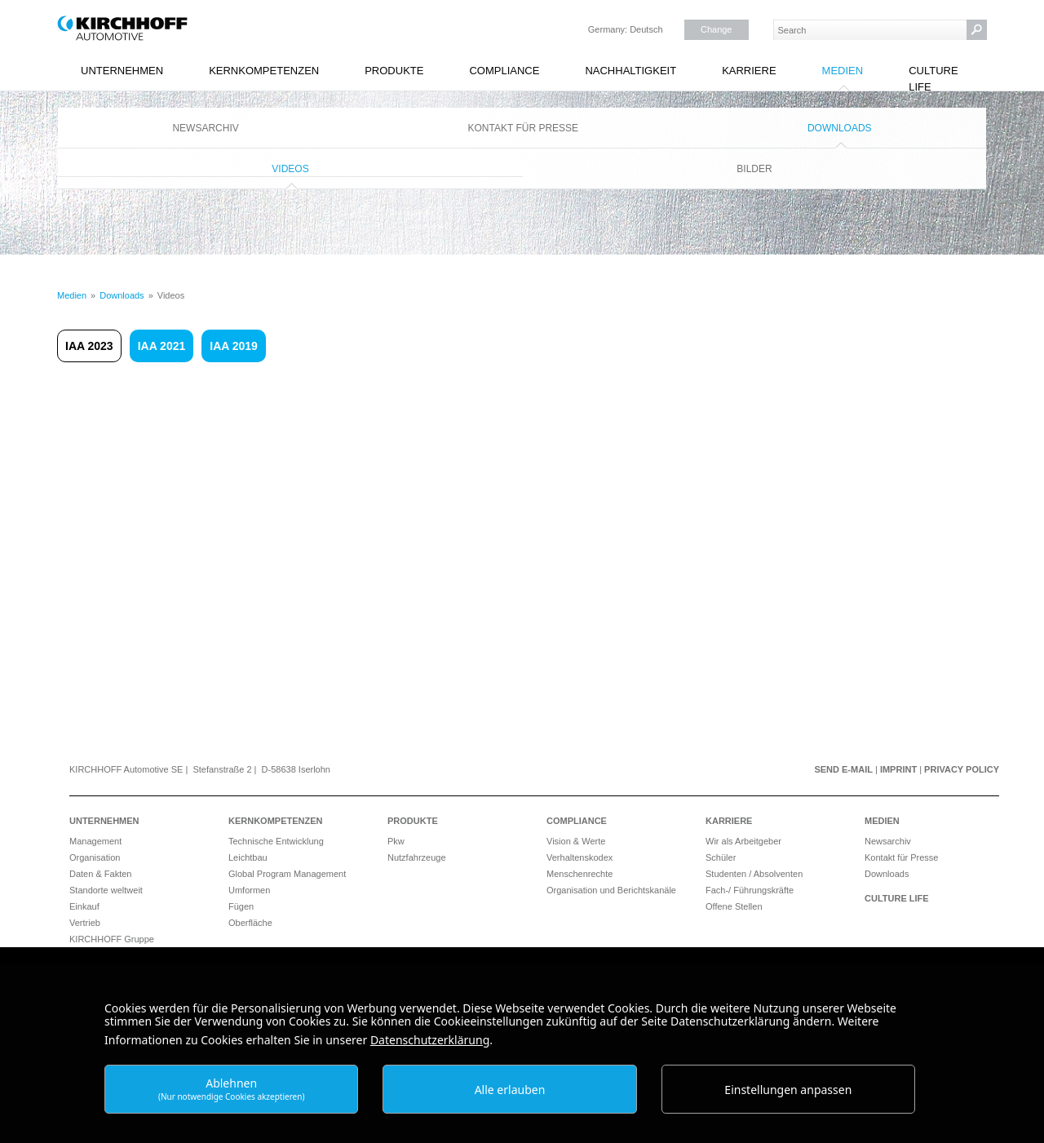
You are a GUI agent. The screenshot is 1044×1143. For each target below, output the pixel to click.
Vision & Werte (575, 841)
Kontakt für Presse (523, 128)
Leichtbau (248, 857)
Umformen (249, 890)
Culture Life (933, 78)
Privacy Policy (961, 769)
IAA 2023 (89, 345)
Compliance (504, 70)
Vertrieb (84, 923)
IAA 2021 (162, 345)
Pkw (396, 841)
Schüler (721, 857)
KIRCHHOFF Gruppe (111, 939)
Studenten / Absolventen (754, 874)
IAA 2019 (234, 345)
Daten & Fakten (100, 874)
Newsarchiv (205, 128)
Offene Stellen (734, 906)
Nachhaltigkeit (630, 70)
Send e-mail (843, 769)
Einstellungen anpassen (788, 1089)
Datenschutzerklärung (429, 1040)
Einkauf (84, 906)
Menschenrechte (579, 874)
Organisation (94, 857)
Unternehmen (122, 70)
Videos (290, 169)
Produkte (394, 70)
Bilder (754, 169)
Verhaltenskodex (579, 857)
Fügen (241, 906)
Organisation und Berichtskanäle (611, 890)
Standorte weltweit (106, 890)
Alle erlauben (510, 1089)
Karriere (749, 70)
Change (716, 29)
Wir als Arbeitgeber (743, 841)
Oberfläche (250, 923)
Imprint (898, 769)
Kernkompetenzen (264, 70)
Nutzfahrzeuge (416, 857)
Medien (843, 70)
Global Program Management (287, 874)
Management (95, 841)
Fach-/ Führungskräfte (750, 890)
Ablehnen (231, 1088)
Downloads (839, 128)
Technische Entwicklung (276, 841)
